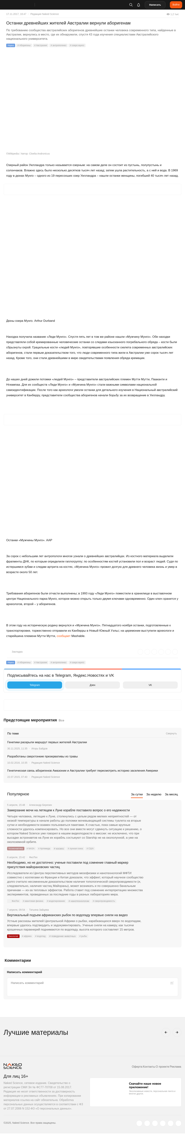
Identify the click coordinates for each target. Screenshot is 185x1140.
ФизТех (13, 907)
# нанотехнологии (85, 907)
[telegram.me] (171, 1130)
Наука (11, 45)
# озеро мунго (84, 45)
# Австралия (44, 45)
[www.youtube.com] (155, 1130)
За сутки (137, 794)
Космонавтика (17, 854)
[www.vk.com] (147, 1130)
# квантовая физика (35, 907)
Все (61, 720)
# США (97, 854)
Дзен (81, 685)
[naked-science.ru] (178, 1130)
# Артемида (48, 854)
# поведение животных (66, 948)
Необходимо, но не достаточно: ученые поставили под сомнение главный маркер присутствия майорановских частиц (74, 871)
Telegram (24, 685)
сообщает (63, 636)
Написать (155, 4)
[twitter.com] (139, 1130)
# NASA (32, 854)
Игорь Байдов (39, 748)
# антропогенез (64, 45)
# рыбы (87, 948)
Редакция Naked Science (44, 14)
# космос (63, 854)
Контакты (143, 1073)
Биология (14, 948)
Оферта (129, 1073)
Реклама (174, 1073)
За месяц (171, 794)
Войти (176, 4)
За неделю (153, 794)
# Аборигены (25, 45)
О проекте (159, 1073)
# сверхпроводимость (111, 907)
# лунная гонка (80, 854)
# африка (28, 948)
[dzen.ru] (163, 1130)
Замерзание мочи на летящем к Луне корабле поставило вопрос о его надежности (70, 813)
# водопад (43, 948)
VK (138, 685)
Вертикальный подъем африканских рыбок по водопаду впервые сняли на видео (75, 924)
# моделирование (61, 907)
